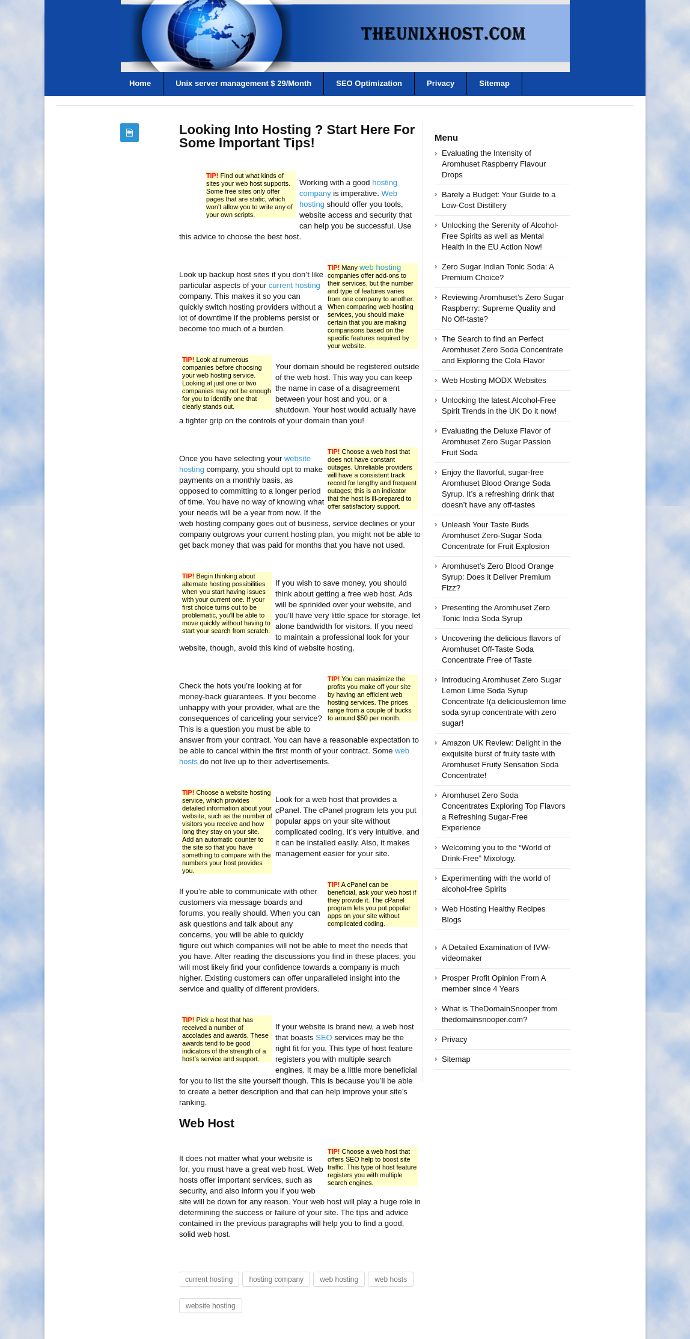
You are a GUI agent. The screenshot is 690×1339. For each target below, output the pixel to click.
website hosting (211, 1306)
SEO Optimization (369, 83)
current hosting (294, 285)
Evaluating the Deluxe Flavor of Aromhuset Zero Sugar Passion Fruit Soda (496, 441)
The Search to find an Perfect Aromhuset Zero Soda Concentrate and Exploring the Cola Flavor (502, 349)
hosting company (276, 1279)
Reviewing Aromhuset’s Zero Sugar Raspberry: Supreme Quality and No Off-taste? (503, 308)
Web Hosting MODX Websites (494, 380)
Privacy (440, 83)
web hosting (380, 267)
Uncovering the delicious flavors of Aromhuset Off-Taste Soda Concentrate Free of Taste (501, 649)
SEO (324, 1037)
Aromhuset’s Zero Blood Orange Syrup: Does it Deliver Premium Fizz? (498, 577)
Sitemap (494, 83)
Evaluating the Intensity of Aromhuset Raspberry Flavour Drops (494, 164)
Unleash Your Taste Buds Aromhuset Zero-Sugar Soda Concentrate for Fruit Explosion (495, 535)
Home (140, 83)
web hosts (390, 1279)
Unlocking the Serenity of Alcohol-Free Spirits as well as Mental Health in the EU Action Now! (500, 236)
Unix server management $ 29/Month (243, 83)
